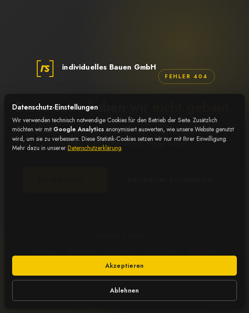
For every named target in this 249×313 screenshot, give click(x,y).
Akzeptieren (124, 265)
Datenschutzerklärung (94, 147)
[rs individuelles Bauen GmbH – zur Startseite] (95, 67)
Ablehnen (124, 290)
